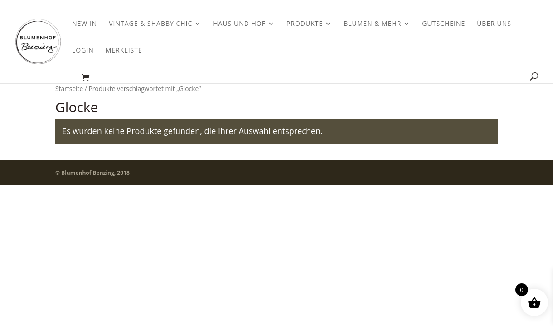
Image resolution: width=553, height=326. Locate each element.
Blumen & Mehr (372, 24)
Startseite (69, 88)
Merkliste (124, 50)
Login (83, 50)
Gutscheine (443, 24)
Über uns (494, 24)
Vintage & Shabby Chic (150, 24)
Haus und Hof (239, 24)
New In (84, 24)
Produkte (304, 24)
